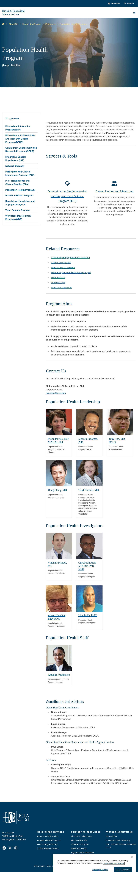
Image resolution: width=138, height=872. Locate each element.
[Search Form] (129, 3)
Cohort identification (61, 262)
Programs (50, 24)
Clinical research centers (48, 848)
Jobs (73, 856)
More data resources (61, 287)
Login (112, 866)
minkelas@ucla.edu (56, 393)
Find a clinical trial (79, 840)
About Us (13, 24)
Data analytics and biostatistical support (71, 272)
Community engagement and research (70, 257)
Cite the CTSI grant (79, 844)
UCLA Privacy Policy (70, 866)
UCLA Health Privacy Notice (94, 866)
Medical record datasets (63, 267)
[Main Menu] (134, 12)
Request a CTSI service (47, 836)
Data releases (58, 277)
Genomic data (58, 282)
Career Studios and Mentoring (114, 191)
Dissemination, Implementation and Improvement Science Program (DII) (67, 196)
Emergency (39, 866)
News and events (79, 848)
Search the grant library (47, 844)
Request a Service (31, 24)
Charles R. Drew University (118, 840)
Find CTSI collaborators (81, 836)
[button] (114, 3)
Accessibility (52, 866)
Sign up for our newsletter (82, 852)
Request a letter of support (48, 840)
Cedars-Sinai (111, 836)
